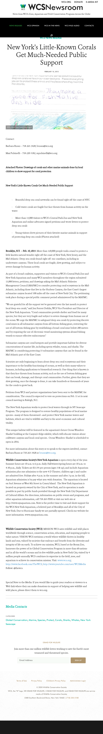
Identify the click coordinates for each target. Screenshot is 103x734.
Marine (32, 620)
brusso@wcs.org (47, 452)
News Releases (15, 27)
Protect (50, 620)
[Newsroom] (51, 8)
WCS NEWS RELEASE (51, 38)
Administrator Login (78, 681)
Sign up (78, 660)
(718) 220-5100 (72, 698)
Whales (75, 620)
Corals (58, 620)
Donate (78, 2)
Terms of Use (22, 681)
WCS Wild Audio (70, 27)
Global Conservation (17, 620)
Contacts (86, 27)
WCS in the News (50, 27)
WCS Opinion (32, 27)
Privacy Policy (36, 681)
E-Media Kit (92, 2)
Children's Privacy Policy (56, 681)
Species (41, 620)
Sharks (66, 620)
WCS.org (66, 2)
